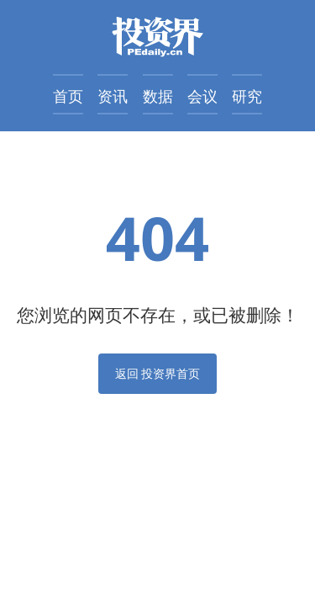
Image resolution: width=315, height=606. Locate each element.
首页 (68, 96)
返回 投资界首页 (158, 373)
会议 (202, 96)
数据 (158, 96)
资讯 (112, 96)
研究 (247, 96)
